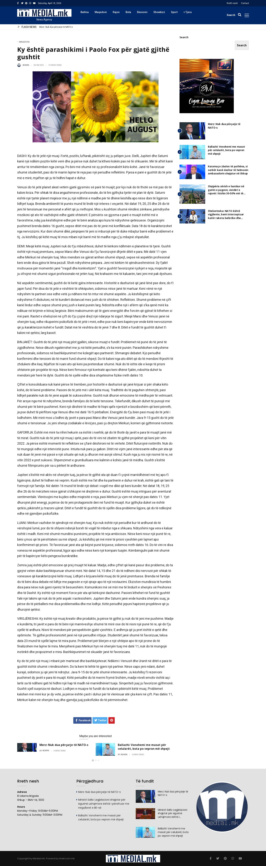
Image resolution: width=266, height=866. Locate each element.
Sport (174, 12)
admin (26, 65)
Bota (128, 12)
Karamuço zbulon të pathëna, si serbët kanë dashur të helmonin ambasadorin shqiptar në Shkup (228, 170)
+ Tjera (187, 12)
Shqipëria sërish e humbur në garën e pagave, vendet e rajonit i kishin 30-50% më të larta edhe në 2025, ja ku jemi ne (228, 192)
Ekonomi (142, 12)
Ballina (85, 12)
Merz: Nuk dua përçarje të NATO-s (56, 27)
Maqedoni (101, 12)
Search (184, 37)
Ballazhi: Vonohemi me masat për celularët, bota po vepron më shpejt (144, 747)
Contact (245, 3)
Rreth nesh (232, 3)
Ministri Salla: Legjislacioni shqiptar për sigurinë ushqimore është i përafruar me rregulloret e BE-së (103, 807)
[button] (92, 760)
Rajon (116, 12)
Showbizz (159, 12)
